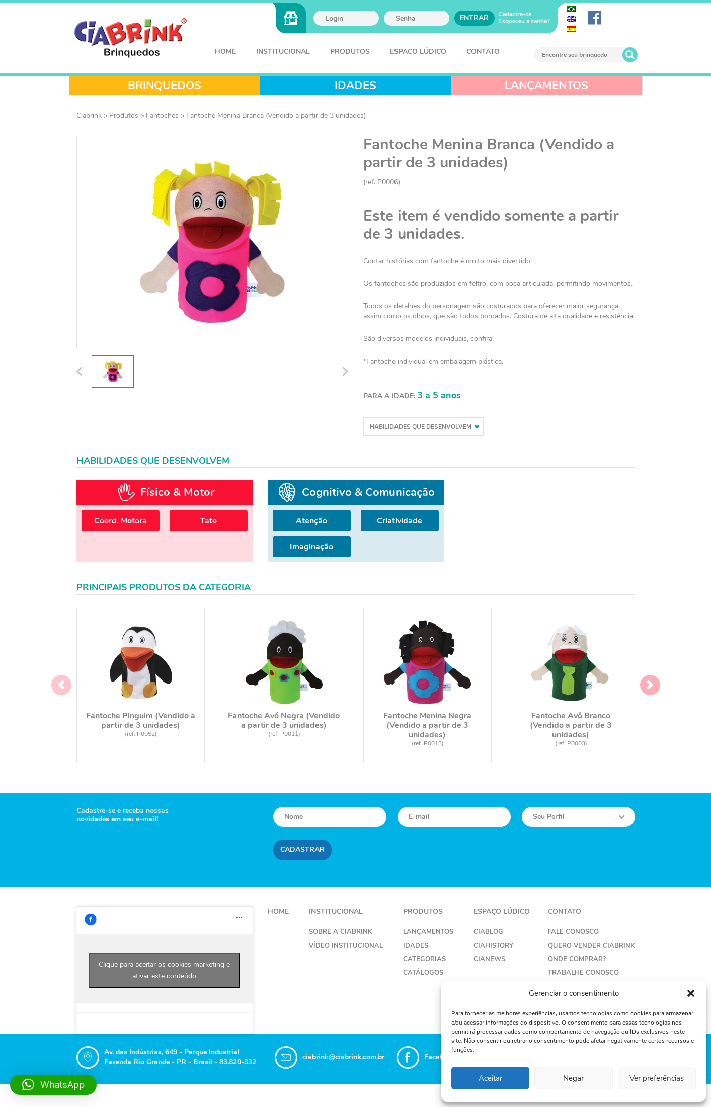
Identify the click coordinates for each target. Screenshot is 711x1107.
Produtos (350, 51)
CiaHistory (493, 946)
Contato (483, 51)
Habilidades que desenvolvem (424, 426)
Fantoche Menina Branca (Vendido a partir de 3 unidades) (276, 115)
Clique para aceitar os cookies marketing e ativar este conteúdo (164, 971)
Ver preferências (656, 1078)
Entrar (474, 18)
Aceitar (490, 1078)
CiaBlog (488, 933)
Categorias (424, 960)
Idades (415, 946)
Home (225, 51)
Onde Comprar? (577, 960)
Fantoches (162, 115)
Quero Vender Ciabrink (591, 946)
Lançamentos (428, 933)
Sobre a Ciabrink (340, 933)
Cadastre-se (515, 14)
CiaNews (489, 960)
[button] (691, 993)
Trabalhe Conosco (583, 973)
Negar (573, 1078)
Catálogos (423, 973)
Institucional (283, 51)
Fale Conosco (573, 933)
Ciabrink (89, 115)
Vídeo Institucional (346, 946)
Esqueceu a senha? (524, 21)
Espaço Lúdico (418, 51)
